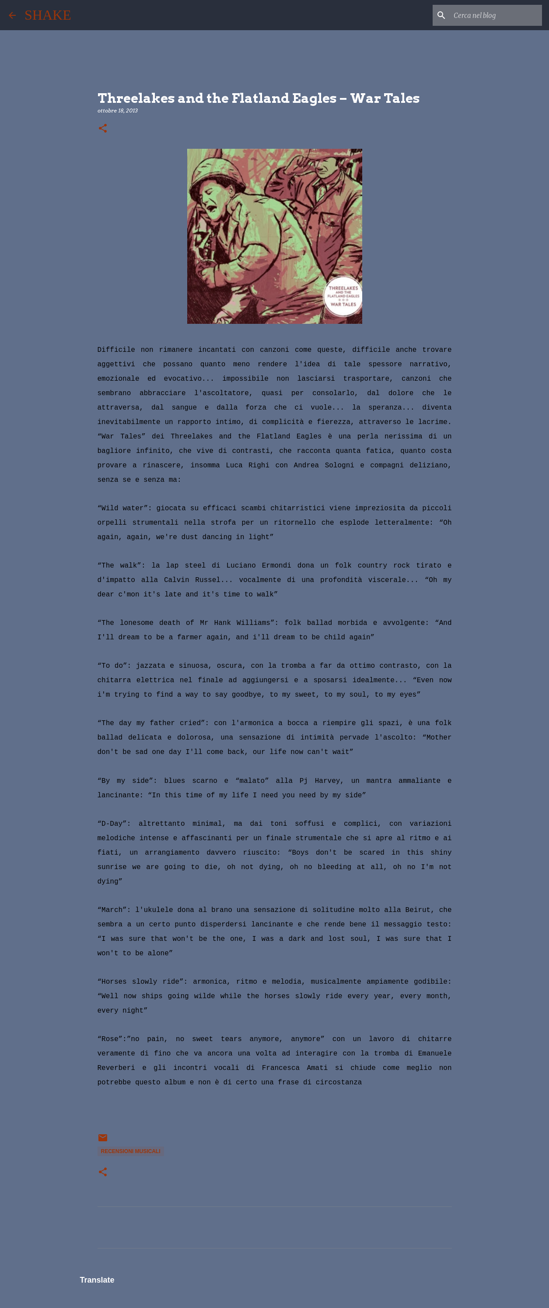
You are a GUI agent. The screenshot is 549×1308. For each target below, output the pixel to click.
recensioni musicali (131, 1151)
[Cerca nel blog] (496, 15)
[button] (103, 129)
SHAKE (47, 15)
